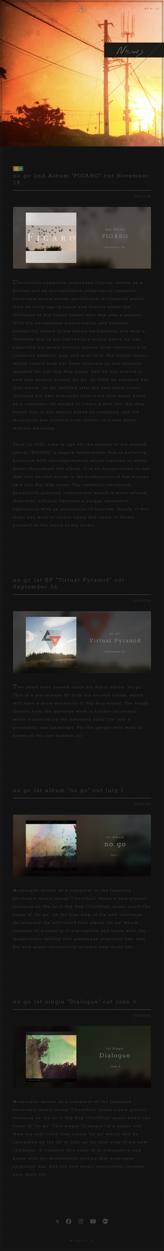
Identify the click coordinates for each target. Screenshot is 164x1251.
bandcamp (105, 1221)
